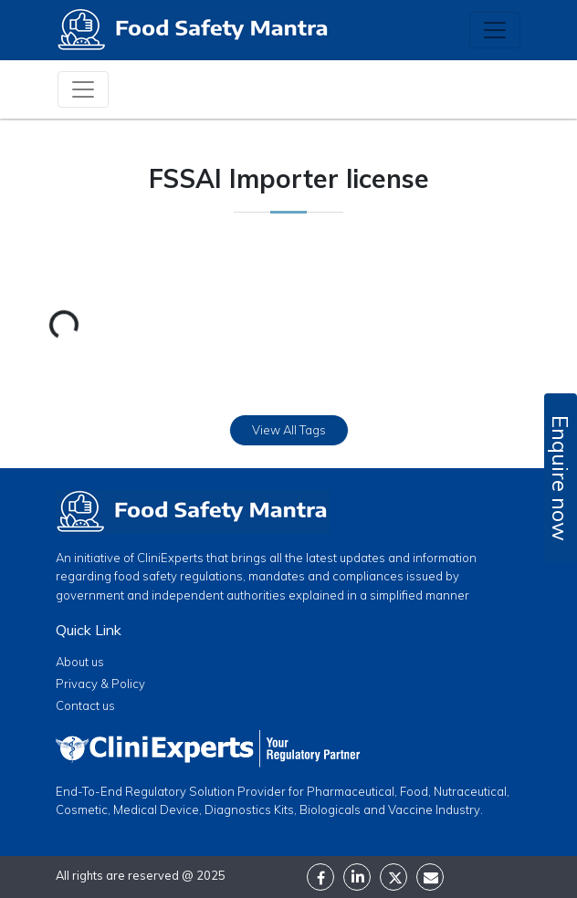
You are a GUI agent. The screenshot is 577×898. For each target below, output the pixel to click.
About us (80, 661)
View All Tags (289, 430)
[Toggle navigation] (494, 30)
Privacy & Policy (100, 683)
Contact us (85, 705)
